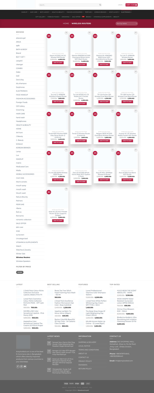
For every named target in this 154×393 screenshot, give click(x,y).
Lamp (18, 151)
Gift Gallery (40, 17)
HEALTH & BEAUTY (58, 12)
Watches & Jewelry (23, 250)
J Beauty (116, 17)
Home (66, 23)
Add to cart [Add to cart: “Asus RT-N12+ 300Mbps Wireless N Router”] (104, 179)
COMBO (19, 68)
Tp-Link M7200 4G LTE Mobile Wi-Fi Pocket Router (81, 96)
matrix (18, 163)
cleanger (19, 64)
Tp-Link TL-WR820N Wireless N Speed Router (58, 95)
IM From (19, 133)
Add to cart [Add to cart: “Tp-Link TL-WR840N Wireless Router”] (127, 62)
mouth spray (21, 186)
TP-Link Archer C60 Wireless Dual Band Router (104, 95)
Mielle (18, 170)
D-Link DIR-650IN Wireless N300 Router (58, 173)
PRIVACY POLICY (85, 361)
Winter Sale (20, 254)
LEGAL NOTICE (84, 346)
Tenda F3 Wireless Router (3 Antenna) (81, 134)
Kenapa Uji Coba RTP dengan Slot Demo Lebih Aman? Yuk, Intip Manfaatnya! (63, 352)
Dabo (18, 72)
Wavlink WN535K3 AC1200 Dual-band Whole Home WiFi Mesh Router (81, 57)
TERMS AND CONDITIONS (88, 350)
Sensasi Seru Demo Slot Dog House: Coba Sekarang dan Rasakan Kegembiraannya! (63, 344)
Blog (79, 387)
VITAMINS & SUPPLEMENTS (102, 17)
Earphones (20, 87)
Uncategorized (22, 239)
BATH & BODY (45, 12)
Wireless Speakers (23, 261)
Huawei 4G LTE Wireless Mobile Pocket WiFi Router (127, 134)
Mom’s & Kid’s (114, 12)
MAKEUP (25, 12)
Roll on (19, 212)
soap (18, 231)
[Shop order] (127, 23)
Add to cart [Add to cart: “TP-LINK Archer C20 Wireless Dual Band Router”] (127, 101)
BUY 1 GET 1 (20, 57)
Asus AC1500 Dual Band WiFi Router (127, 173)
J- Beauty (19, 140)
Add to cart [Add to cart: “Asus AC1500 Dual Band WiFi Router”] (127, 179)
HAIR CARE (34, 12)
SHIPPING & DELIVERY (87, 342)
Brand (89, 17)
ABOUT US (82, 353)
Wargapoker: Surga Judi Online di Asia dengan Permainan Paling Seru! (61, 371)
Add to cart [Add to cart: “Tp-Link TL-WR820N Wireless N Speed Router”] (58, 101)
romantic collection (23, 220)
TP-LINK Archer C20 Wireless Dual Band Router (127, 95)
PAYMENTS (82, 365)
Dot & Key (20, 80)
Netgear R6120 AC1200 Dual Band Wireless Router (104, 134)
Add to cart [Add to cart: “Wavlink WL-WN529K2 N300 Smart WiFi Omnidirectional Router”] (104, 64)
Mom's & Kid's (21, 182)
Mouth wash (21, 193)
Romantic (20, 216)
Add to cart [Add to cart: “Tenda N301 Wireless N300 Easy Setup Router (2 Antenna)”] (58, 142)
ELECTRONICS (126, 12)
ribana (18, 208)
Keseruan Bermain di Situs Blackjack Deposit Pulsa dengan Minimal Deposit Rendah (62, 362)
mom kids (20, 178)
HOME (18, 129)
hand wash (20, 117)
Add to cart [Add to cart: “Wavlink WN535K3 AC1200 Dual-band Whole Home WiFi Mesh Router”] (81, 64)
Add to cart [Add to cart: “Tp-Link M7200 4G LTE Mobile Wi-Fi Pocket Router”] (81, 103)
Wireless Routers (23, 257)
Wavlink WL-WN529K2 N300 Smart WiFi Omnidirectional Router (104, 57)
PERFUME (89, 12)
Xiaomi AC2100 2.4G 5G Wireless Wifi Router (58, 56)
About (64, 387)
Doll (17, 76)
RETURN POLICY (85, 369)
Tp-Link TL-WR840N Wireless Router (127, 56)
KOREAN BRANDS (101, 12)
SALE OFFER (77, 17)
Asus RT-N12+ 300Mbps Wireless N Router (104, 173)
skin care (19, 227)
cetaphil (19, 61)
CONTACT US (83, 357)
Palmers (19, 201)
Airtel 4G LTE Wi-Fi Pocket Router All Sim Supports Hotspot (58, 213)
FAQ (90, 387)
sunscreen (20, 235)
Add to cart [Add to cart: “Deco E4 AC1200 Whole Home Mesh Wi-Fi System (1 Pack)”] (81, 181)
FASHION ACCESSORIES (75, 12)
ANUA (18, 42)
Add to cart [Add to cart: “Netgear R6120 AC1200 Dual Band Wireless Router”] (104, 140)
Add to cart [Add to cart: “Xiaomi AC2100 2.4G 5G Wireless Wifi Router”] (58, 62)
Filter (20, 272)
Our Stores (72, 387)
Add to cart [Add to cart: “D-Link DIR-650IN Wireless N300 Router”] (58, 179)
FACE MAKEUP (22, 95)
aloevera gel (21, 38)
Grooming (66, 17)
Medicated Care (22, 167)
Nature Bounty (22, 197)
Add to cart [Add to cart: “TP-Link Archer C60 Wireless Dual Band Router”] (104, 101)
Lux (17, 155)
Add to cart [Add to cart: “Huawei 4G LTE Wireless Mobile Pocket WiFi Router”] (127, 140)
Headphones (21, 121)
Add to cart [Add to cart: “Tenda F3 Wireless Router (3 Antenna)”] (81, 140)
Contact (85, 387)
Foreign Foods (54, 17)
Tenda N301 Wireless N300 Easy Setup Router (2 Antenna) (58, 135)
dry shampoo (21, 83)
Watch (18, 246)
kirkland (19, 144)
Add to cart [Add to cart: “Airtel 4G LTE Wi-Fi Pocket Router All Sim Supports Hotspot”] (58, 220)
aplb (18, 46)
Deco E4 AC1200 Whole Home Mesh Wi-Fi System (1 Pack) (81, 174)
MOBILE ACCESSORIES (25, 174)
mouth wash (21, 189)
